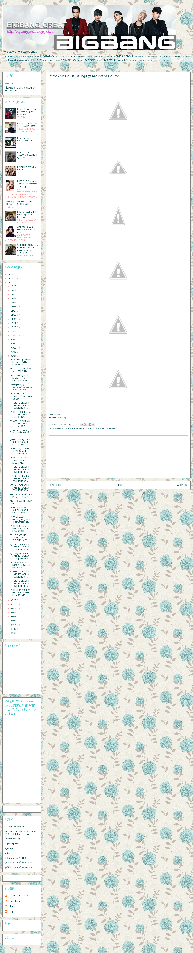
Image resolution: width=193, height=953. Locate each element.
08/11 (14, 608)
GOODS (137, 57)
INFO (156, 57)
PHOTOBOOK (49, 60)
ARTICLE (23, 57)
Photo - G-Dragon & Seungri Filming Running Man (19, 460)
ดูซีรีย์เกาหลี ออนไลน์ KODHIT (18, 862)
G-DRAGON (124, 56)
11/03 (14, 319)
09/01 (14, 356)
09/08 (14, 351)
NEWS (28, 60)
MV (6, 60)
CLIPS (61, 56)
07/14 (14, 625)
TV (125, 60)
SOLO (75, 60)
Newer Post (55, 485)
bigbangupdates (12, 843)
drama (163, 60)
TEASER (99, 60)
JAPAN (176, 56)
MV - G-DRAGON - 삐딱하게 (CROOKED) (20, 370)
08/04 (14, 612)
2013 (11, 282)
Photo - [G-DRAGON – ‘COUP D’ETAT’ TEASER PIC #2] (19, 203)
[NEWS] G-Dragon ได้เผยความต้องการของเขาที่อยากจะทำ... (21, 387)
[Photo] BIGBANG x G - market (27, 168)
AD (6, 57)
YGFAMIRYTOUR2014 (153, 60)
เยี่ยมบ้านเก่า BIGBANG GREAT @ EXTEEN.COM (20, 89)
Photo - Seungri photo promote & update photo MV (27, 112)
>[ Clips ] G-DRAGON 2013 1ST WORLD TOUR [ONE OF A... (19, 556)
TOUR (112, 60)
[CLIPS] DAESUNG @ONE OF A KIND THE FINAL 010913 (20, 538)
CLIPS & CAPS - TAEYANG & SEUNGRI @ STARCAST (27, 155)
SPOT (81, 60)
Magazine (13, 60)
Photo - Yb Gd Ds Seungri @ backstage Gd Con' (21, 396)
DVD (90, 57)
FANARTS (101, 57)
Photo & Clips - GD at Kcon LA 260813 (27, 139)
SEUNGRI (66, 60)
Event (94, 57)
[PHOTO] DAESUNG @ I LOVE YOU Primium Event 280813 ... (20, 592)
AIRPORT (13, 56)
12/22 (14, 290)
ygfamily (9, 853)
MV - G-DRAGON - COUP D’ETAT (21, 502)
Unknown (12, 906)
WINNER (130, 60)
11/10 (14, 315)
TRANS (120, 60)
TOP (106, 60)
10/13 (14, 331)
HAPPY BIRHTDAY (147, 57)
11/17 (14, 310)
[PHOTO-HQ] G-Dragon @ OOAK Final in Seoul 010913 (20, 414)
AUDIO (30, 57)
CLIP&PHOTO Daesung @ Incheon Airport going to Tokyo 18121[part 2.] (27, 249)
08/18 (14, 604)
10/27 (14, 323)
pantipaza (12, 911)
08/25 (14, 600)
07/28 (14, 616)
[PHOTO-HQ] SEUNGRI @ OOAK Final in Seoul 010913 (20, 424)
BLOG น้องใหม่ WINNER (15, 858)
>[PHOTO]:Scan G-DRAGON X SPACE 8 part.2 (26, 230)
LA (182, 57)
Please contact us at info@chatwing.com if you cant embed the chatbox (20, 671)
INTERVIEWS (166, 57)
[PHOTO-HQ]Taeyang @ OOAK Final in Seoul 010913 (21, 433)
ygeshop (9, 848)
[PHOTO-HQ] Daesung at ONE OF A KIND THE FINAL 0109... (20, 451)
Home (119, 485)
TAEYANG (90, 60)
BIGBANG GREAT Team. (18, 896)
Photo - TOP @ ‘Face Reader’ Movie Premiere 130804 (19, 378)
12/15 (14, 294)
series (169, 60)
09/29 (14, 339)
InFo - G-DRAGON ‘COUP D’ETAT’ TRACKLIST (21, 495)
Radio (58, 60)
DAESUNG (81, 56)
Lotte (191, 57)
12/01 (14, 302)
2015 (11, 274)
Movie (21, 60)
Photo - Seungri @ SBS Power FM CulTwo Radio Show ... (20, 362)
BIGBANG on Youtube (14, 826)
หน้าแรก (9, 83)
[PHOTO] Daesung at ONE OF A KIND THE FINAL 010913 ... (20, 510)
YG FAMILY (139, 60)
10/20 (14, 327)
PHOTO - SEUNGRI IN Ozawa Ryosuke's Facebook (26, 214)
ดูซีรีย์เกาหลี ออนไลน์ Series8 (18, 867)
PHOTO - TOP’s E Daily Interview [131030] (27, 125)
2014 (11, 278)
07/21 (14, 620)
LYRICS (186, 57)
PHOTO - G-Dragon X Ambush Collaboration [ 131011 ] (27, 184)
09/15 (14, 347)
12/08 (14, 298)
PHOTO (36, 60)
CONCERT (70, 57)
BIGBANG (47, 56)
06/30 (14, 633)
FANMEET (110, 57)
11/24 (14, 306)
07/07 (14, 629)
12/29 (14, 286)
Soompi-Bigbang (12, 838)
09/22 (14, 343)
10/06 (14, 335)
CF (56, 57)
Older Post (182, 485)
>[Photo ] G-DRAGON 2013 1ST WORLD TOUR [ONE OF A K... (20, 405)
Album (36, 57)
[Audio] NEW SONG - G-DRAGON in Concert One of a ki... (20, 565)
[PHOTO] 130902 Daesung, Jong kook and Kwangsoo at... (20, 519)
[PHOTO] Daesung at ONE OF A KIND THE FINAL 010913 (20, 528)
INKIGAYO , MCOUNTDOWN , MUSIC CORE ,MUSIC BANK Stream (21, 832)
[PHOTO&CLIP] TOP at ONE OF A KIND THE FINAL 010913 (20, 442)
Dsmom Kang (14, 901)
